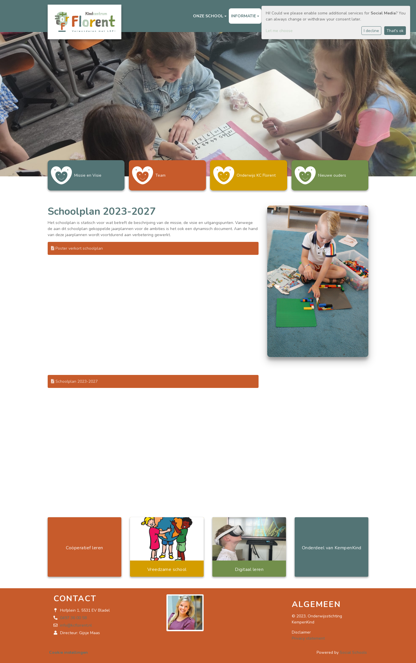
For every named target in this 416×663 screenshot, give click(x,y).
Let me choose (279, 30)
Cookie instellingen (68, 650)
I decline (371, 30)
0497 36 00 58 (73, 615)
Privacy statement (308, 636)
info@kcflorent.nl (76, 623)
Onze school (208, 16)
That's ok (395, 30)
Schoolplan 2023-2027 (74, 379)
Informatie (244, 16)
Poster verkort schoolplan (77, 246)
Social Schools (353, 650)
